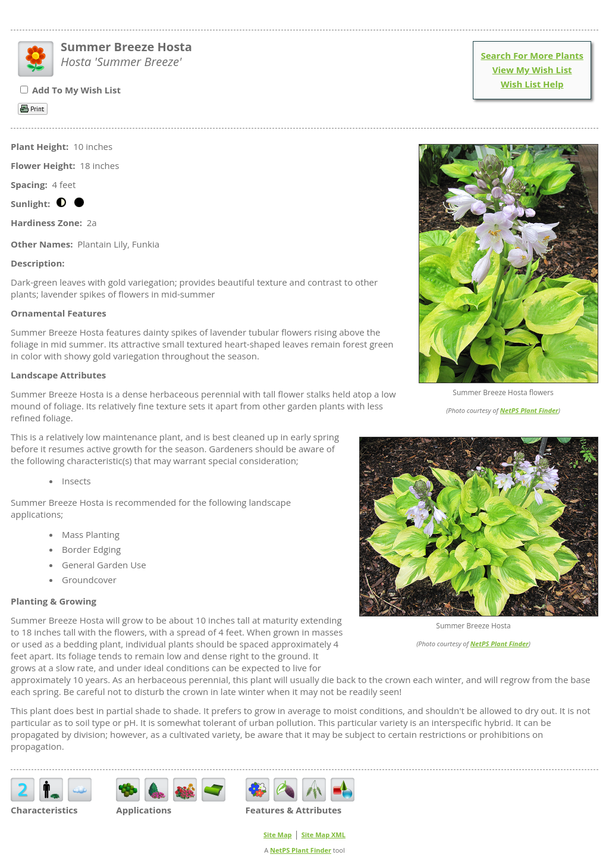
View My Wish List (532, 70)
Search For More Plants (532, 55)
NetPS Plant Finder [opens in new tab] (300, 850)
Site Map (277, 834)
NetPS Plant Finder (529, 410)
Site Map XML (324, 834)
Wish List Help (532, 84)
